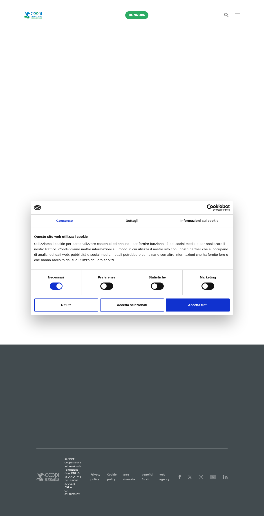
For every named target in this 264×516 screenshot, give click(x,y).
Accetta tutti (198, 305)
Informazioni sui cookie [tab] (200, 220)
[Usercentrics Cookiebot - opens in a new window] (210, 207)
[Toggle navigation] (237, 15)
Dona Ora (137, 15)
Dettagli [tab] (132, 220)
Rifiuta (66, 305)
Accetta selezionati (132, 305)
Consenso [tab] (64, 220)
